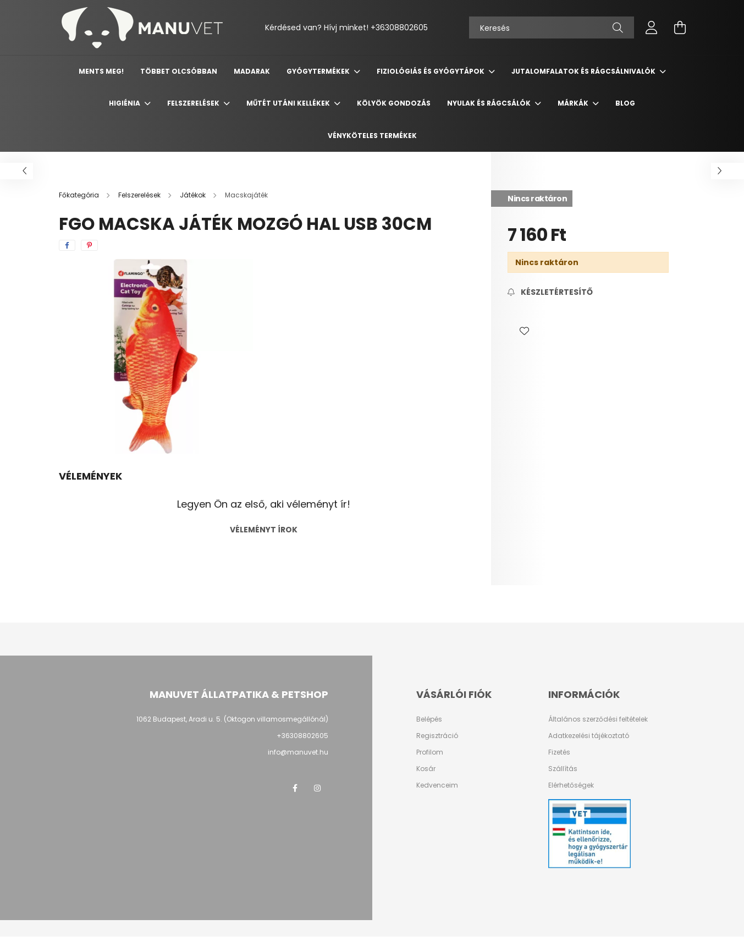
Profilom (429, 752)
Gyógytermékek (318, 71)
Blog (625, 103)
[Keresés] (551, 27)
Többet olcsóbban (178, 71)
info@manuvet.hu (298, 752)
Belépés (429, 719)
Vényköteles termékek (372, 135)
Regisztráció (437, 736)
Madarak (252, 71)
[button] (524, 331)
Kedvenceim (437, 785)
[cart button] (680, 27)
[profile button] (652, 27)
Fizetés (559, 752)
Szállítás (562, 769)
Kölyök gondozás (394, 103)
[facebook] (67, 245)
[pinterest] (89, 245)
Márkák (574, 103)
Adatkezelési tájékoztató (588, 736)
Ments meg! (101, 71)
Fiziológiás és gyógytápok (431, 71)
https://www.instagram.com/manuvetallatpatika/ (317, 788)
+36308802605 (302, 735)
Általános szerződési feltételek (598, 719)
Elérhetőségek (571, 785)
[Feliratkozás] (550, 292)
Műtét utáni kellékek (289, 103)
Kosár (426, 769)
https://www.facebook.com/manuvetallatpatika (295, 788)
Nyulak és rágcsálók (489, 103)
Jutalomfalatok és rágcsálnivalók (584, 71)
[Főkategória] (80, 195)
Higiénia (125, 103)
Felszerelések (194, 103)
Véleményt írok (263, 529)
